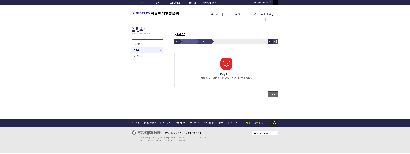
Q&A (136, 62)
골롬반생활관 (175, 2)
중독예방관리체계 (209, 2)
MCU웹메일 (209, 123)
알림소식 (240, 14)
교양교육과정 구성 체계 (265, 17)
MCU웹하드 (195, 123)
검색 (270, 2)
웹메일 (265, 2)
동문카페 (246, 123)
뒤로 (273, 94)
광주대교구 (258, 123)
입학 (157, 2)
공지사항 (137, 44)
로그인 (254, 2)
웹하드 (260, 2)
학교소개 (135, 123)
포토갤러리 (138, 56)
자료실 (136, 50)
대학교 (140, 2)
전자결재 (222, 123)
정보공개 (166, 123)
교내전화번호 (180, 123)
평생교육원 (192, 2)
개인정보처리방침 (150, 123)
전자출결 (234, 123)
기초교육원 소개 (214, 14)
